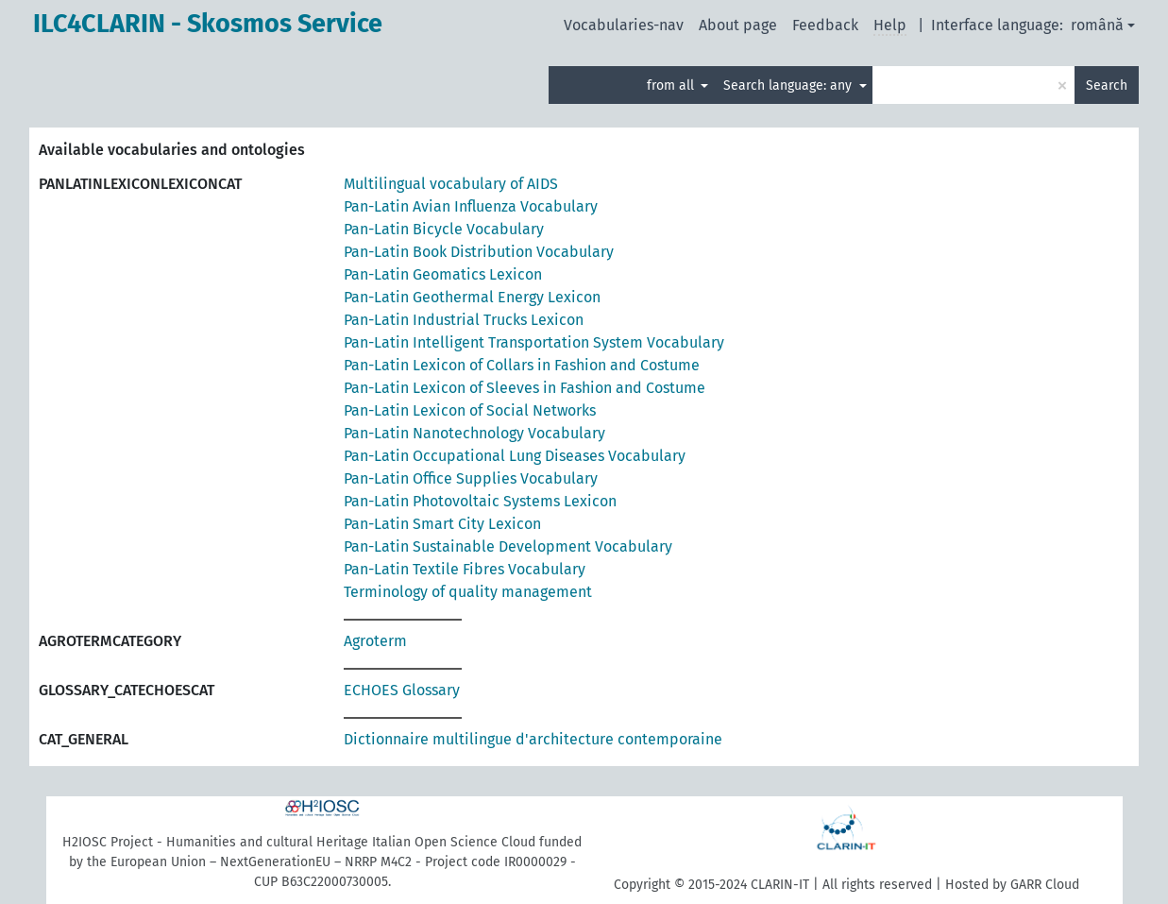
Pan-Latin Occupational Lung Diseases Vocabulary (515, 456)
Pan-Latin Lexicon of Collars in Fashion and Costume (522, 365)
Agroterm (375, 641)
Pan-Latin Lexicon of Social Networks (470, 410)
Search (1106, 85)
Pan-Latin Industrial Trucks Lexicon (464, 320)
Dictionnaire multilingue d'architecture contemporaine (533, 739)
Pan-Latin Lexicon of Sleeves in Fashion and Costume (524, 388)
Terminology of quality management (468, 592)
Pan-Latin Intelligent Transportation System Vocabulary (534, 342)
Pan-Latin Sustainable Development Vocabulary (508, 546)
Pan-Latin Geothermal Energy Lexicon (472, 297)
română (1097, 25)
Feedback (825, 25)
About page (738, 25)
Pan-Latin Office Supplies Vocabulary (471, 478)
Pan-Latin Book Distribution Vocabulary (479, 252)
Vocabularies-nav (624, 25)
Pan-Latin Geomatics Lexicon (443, 274)
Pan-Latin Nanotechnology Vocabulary (474, 433)
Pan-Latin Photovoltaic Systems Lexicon (480, 501)
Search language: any (789, 85)
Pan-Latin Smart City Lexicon (442, 524)
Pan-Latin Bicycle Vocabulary (444, 229)
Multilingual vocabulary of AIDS (451, 184)
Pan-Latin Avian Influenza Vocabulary (471, 206)
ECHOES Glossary (402, 690)
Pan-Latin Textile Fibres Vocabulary (464, 569)
